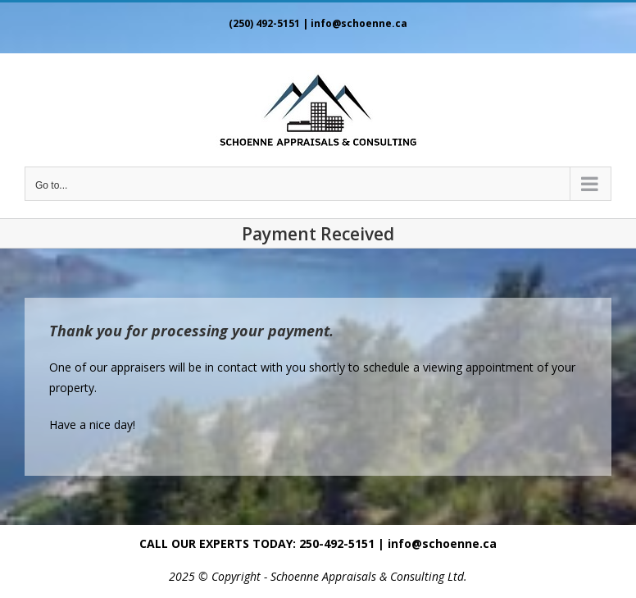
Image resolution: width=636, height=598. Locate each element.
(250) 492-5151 (264, 23)
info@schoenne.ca (359, 23)
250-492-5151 (337, 543)
